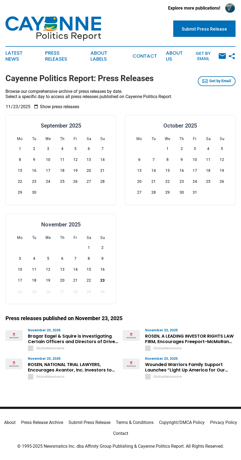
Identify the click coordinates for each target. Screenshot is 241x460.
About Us (174, 56)
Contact (145, 56)
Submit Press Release (89, 422)
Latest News (14, 56)
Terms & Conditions (135, 422)
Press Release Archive (42, 422)
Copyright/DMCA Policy (182, 422)
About (10, 422)
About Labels (98, 56)
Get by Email (211, 56)
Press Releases (56, 56)
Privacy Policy (223, 422)
